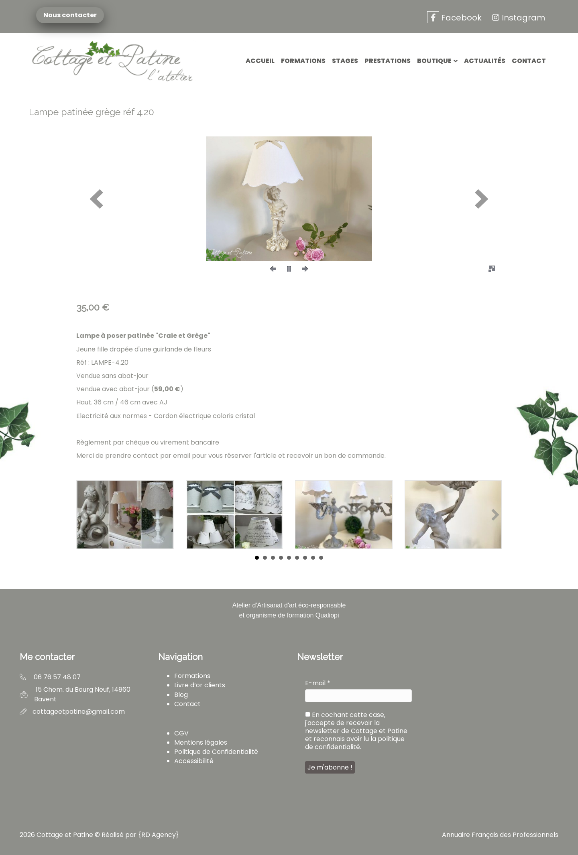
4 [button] (281, 558)
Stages (345, 60)
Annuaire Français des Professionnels (500, 834)
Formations (303, 60)
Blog (181, 694)
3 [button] (273, 558)
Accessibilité (194, 761)
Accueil (260, 60)
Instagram (517, 17)
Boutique (434, 60)
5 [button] (289, 558)
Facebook (454, 17)
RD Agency (158, 834)
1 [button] (257, 558)
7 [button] (305, 558)
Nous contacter (71, 15)
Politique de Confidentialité (216, 751)
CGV (181, 733)
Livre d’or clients (199, 685)
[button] (96, 199)
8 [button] (313, 558)
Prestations (387, 60)
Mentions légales (200, 742)
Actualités (484, 60)
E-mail (317, 683)
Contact (529, 60)
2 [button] (265, 558)
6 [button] (297, 558)
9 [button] (321, 558)
